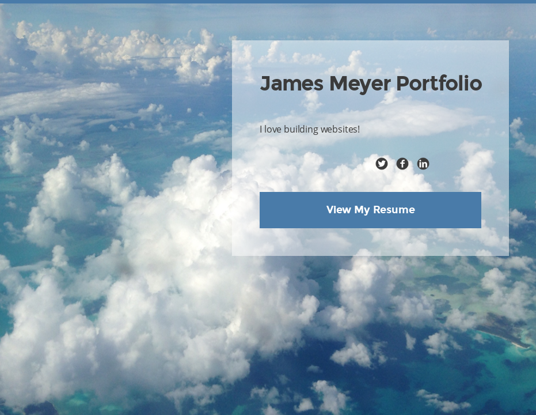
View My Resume (370, 209)
